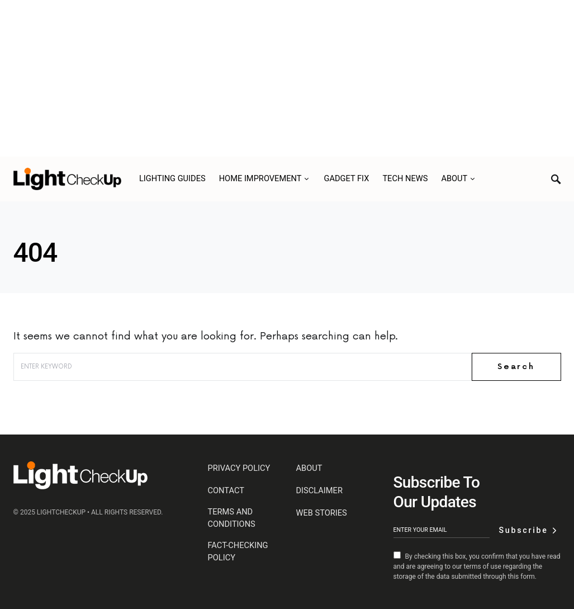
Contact (226, 490)
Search (516, 366)
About (309, 468)
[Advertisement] (287, 78)
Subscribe (523, 530)
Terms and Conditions (231, 518)
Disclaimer (319, 490)
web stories (321, 513)
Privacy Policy (239, 468)
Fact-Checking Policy (238, 551)
